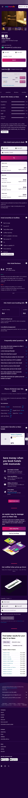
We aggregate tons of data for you (14, 695)
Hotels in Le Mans (17, 704)
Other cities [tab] (6, 642)
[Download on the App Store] (14, 759)
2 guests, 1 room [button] (7, 56)
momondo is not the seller (14, 692)
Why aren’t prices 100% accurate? (14, 698)
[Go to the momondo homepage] (10, 6)
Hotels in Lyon (6, 665)
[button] (2, 6)
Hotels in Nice (6, 654)
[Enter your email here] (15, 610)
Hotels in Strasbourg (8, 663)
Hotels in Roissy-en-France (9, 667)
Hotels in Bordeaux (7, 673)
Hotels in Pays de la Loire (6, 704)
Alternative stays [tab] (16, 642)
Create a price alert (12, 492)
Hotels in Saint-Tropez (8, 661)
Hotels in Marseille (7, 659)
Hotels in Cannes (7, 657)
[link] (14, 501)
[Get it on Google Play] (5, 759)
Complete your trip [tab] (17, 645)
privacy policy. (4, 622)
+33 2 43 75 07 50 (6, 45)
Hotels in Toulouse (7, 671)
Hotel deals (4, 703)
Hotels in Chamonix (7, 669)
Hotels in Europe (12, 703)
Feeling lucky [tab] (7, 645)
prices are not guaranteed (11, 687)
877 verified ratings (16, 47)
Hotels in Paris (6, 652)
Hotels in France (20, 703)
